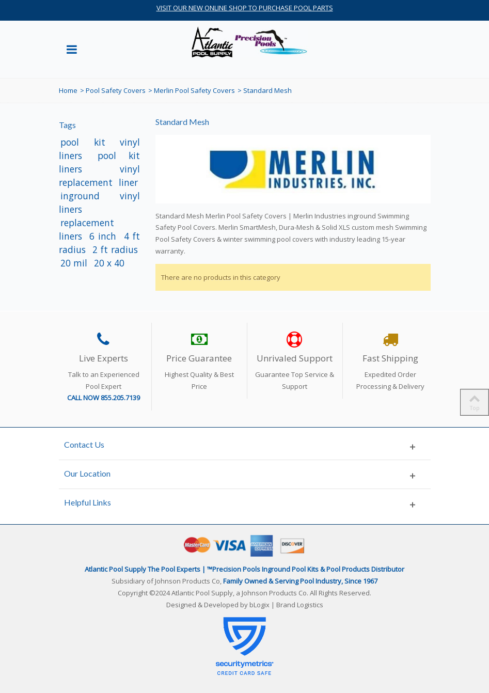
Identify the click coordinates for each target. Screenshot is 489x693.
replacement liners (87, 229)
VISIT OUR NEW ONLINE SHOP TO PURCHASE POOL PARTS (244, 7)
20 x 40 (109, 263)
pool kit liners (99, 162)
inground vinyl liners (99, 202)
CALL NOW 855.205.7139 (103, 397)
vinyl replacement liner (99, 175)
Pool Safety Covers (116, 90)
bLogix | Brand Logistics (286, 604)
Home (68, 90)
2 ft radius (115, 249)
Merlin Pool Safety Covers (194, 90)
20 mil (75, 263)
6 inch (104, 236)
